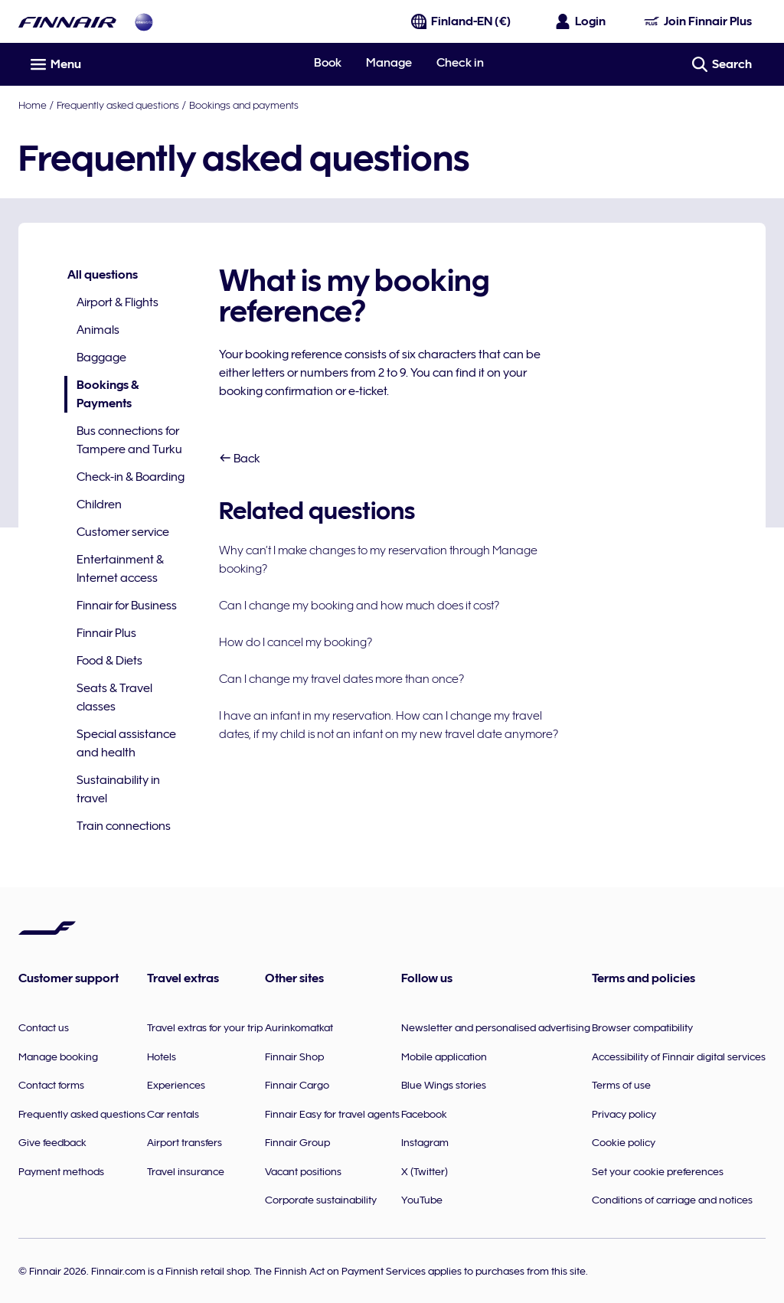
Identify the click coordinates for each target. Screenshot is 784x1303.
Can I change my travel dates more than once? (341, 679)
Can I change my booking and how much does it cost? (359, 605)
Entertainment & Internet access (120, 569)
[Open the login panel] (581, 21)
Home (32, 105)
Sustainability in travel (118, 789)
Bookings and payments (244, 105)
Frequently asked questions (118, 105)
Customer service (123, 532)
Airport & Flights (117, 302)
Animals (98, 330)
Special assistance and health (126, 743)
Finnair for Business (127, 605)
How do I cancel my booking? (295, 642)
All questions (102, 275)
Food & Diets (109, 661)
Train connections (124, 826)
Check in (460, 63)
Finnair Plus (106, 633)
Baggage (101, 357)
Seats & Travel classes (114, 697)
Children (99, 504)
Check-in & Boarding (131, 477)
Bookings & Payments (101, 395)
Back (239, 458)
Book (327, 63)
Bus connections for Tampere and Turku (129, 440)
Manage (389, 63)
